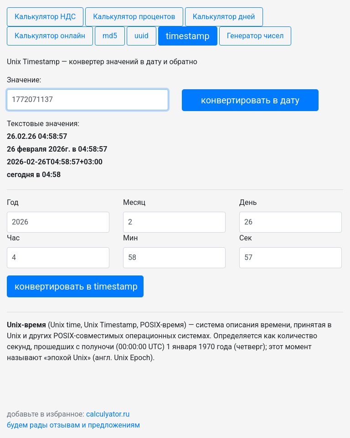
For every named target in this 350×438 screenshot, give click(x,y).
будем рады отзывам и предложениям (73, 425)
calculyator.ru (107, 414)
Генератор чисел (255, 35)
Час (13, 238)
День (248, 202)
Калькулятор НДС (45, 16)
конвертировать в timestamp (76, 286)
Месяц (134, 202)
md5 (110, 35)
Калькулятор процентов (134, 16)
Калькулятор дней (224, 16)
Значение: (24, 80)
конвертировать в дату (250, 100)
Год (13, 202)
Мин (130, 238)
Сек (245, 238)
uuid (141, 35)
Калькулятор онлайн (50, 35)
